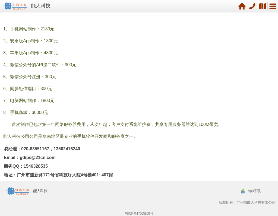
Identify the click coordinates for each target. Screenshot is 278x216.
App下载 (250, 191)
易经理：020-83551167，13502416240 (42, 149)
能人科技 (40, 5)
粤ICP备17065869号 (139, 213)
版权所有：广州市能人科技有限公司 (247, 202)
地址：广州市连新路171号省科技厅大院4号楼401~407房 (58, 175)
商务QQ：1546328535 (26, 166)
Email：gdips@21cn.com (30, 157)
